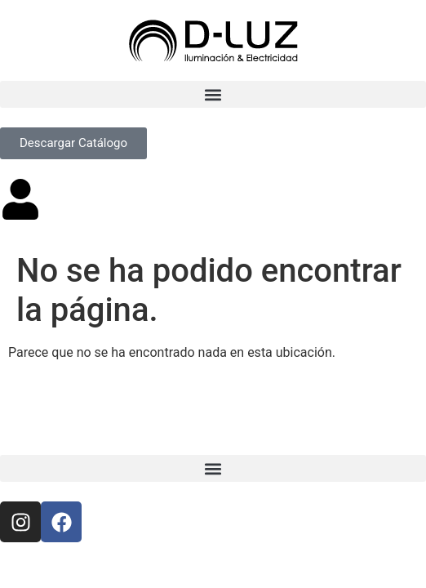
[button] (213, 94)
